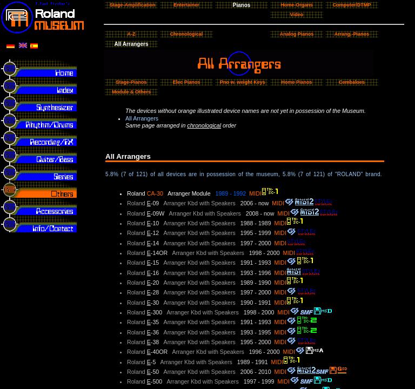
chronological (204, 125)
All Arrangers (141, 118)
